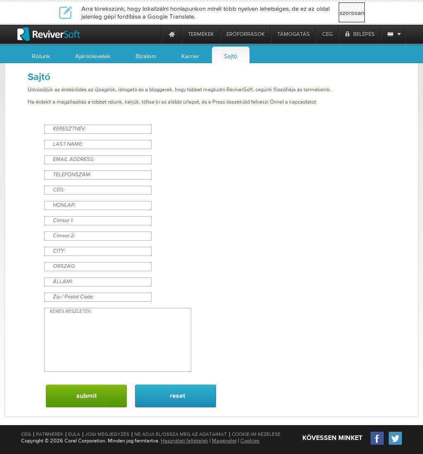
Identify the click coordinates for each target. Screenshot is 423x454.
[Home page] (171, 34)
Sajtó (231, 55)
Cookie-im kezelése (256, 434)
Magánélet (224, 440)
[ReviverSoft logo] (48, 34)
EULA (74, 434)
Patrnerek (49, 434)
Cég (26, 434)
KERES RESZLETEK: (117, 340)
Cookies (249, 440)
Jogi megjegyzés (107, 434)
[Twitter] (395, 444)
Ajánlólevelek (93, 55)
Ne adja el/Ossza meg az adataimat (180, 434)
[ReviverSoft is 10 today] (153, 34)
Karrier (190, 55)
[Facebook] (378, 444)
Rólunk (41, 55)
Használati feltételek (184, 440)
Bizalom (146, 55)
